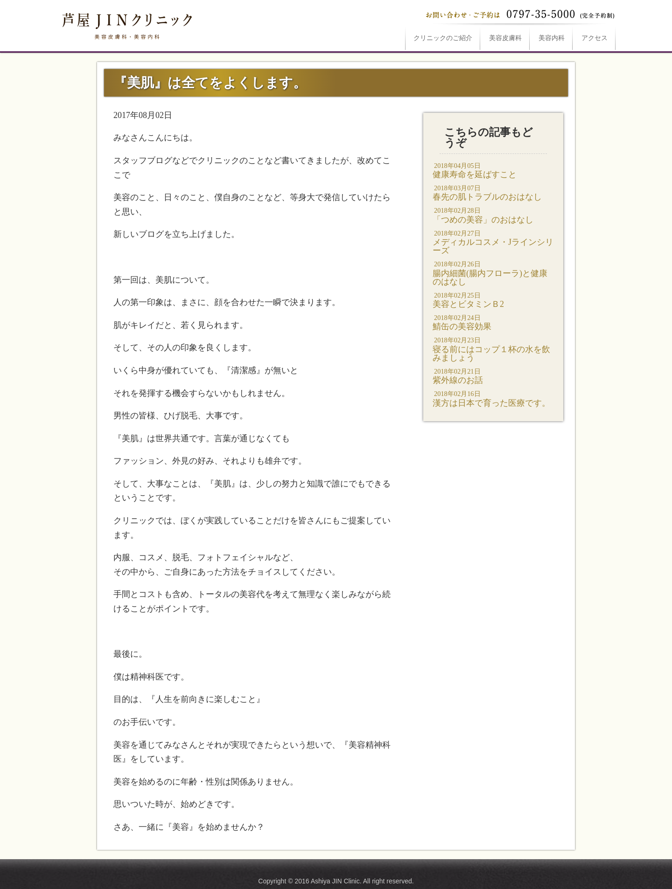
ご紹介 (442, 38)
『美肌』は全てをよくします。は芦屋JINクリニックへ (126, 24)
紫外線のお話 (493, 376)
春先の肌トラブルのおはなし (493, 192)
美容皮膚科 (505, 38)
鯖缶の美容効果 (493, 322)
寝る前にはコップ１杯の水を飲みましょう (493, 348)
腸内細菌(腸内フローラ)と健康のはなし (493, 272)
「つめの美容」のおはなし (493, 215)
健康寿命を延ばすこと (493, 170)
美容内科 (552, 38)
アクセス (594, 38)
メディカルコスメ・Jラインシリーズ (493, 242)
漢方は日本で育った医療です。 (493, 398)
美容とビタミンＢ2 (493, 300)
